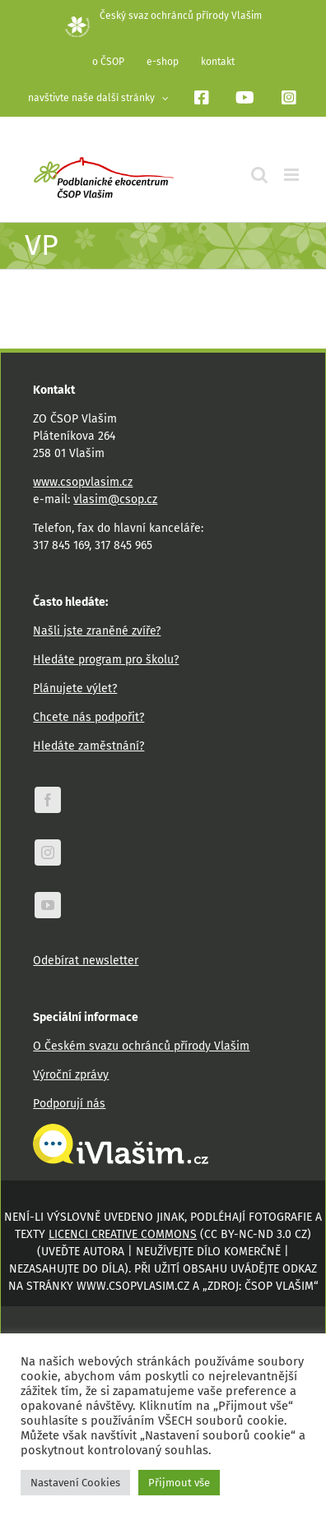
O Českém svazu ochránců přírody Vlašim (141, 1046)
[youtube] (48, 905)
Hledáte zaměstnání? (88, 746)
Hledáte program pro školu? (106, 660)
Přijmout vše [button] (179, 1482)
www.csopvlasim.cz (83, 482)
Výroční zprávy (71, 1075)
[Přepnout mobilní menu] (292, 174)
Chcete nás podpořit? (88, 717)
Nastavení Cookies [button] (75, 1482)
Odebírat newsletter (85, 961)
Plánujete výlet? (75, 688)
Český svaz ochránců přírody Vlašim (163, 15)
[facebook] (48, 800)
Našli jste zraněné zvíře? (97, 631)
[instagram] (48, 852)
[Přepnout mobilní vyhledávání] (259, 174)
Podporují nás (69, 1104)
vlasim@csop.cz (115, 499)
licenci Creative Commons (123, 1234)
